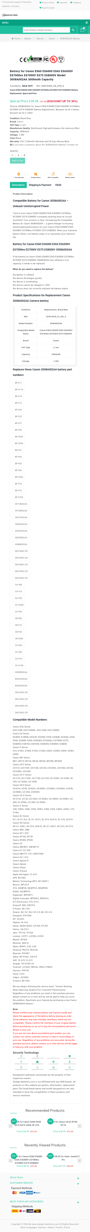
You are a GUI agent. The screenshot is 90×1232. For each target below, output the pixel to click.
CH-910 (18, 659)
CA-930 (18, 611)
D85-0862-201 (21, 564)
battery (28, 38)
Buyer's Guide (46, 8)
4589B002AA (21, 672)
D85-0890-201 (21, 706)
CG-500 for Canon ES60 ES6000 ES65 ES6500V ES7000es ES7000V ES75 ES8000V (26, 1159)
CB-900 (18, 618)
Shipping (75, 2)
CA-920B (19, 605)
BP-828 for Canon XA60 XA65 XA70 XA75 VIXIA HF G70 (27, 1123)
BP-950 (18, 463)
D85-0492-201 (21, 692)
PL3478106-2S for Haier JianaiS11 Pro (63, 1158)
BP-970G (19, 497)
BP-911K (19, 389)
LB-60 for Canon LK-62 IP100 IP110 (63, 1123)
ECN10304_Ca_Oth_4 (52, 86)
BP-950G (19, 477)
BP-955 (18, 470)
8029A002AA (21, 679)
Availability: (16, 86)
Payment (62, 2)
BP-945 (18, 457)
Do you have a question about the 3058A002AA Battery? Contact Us (44, 145)
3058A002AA (21, 524)
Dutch (67, 1227)
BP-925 (18, 416)
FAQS (58, 184)
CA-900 (18, 585)
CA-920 (18, 598)
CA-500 (18, 645)
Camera (40, 38)
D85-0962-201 (21, 578)
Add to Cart (17, 160)
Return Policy (46, 2)
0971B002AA (21, 504)
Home (16, 38)
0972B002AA (21, 510)
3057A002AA (21, 517)
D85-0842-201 (21, 551)
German (42, 1227)
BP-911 (18, 383)
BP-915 (18, 403)
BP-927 (18, 423)
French (59, 1227)
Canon (52, 38)
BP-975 (18, 490)
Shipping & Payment (40, 184)
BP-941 (18, 450)
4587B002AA (21, 537)
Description (18, 184)
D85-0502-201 (21, 699)
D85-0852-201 (21, 558)
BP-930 (18, 430)
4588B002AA (21, 544)
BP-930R (19, 443)
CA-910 (18, 591)
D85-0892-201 (21, 712)
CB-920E (19, 638)
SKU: (38, 86)
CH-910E (19, 665)
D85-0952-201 (21, 571)
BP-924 (18, 410)
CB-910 (18, 625)
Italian (51, 1227)
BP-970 (18, 484)
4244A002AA (21, 531)
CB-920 (18, 632)
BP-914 (18, 396)
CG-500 (18, 652)
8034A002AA (21, 685)
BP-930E (19, 436)
